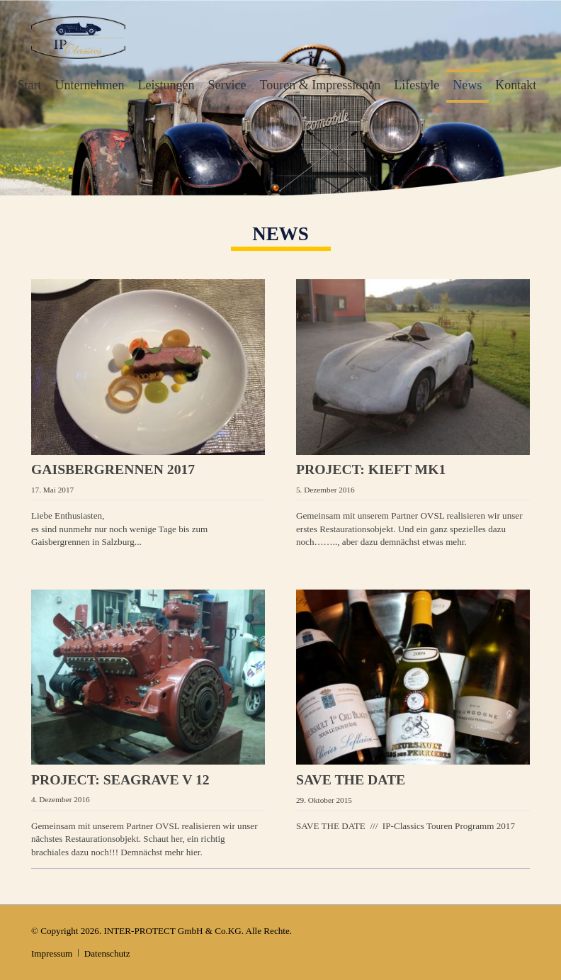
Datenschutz (107, 953)
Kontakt (515, 85)
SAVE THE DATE (350, 779)
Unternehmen (90, 85)
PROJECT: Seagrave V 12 (120, 779)
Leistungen (166, 85)
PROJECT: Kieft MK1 (371, 469)
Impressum (51, 953)
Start (30, 85)
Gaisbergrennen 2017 (113, 469)
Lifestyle (416, 85)
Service (227, 85)
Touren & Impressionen (320, 85)
